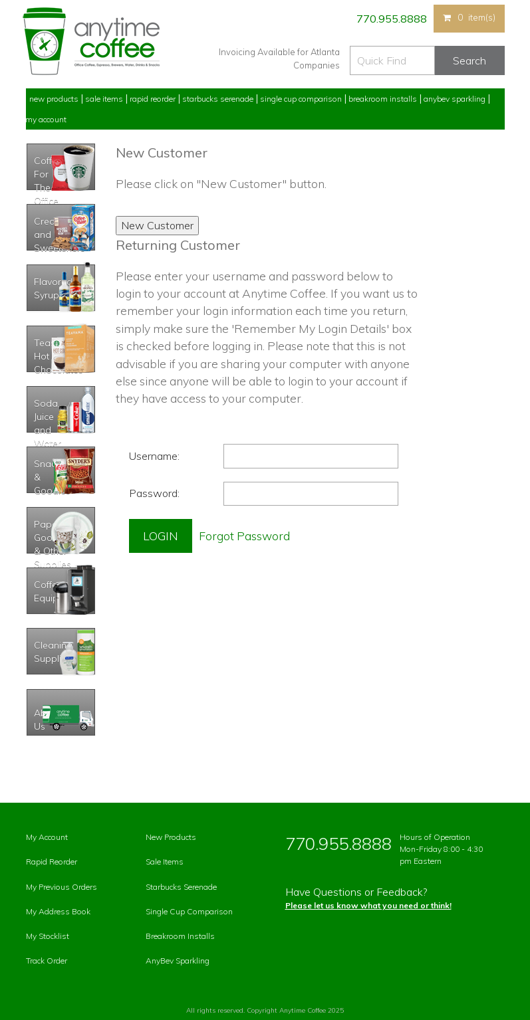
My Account (45, 119)
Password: (154, 493)
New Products (53, 99)
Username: (154, 455)
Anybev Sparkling (454, 99)
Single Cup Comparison (301, 99)
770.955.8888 (390, 18)
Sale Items (104, 99)
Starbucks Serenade (217, 99)
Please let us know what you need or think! (368, 905)
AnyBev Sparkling (177, 961)
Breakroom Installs (382, 99)
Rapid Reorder (153, 99)
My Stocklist (47, 936)
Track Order (46, 961)
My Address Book (58, 911)
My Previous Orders (61, 887)
